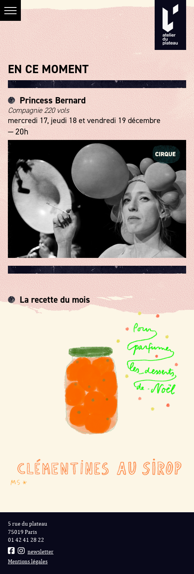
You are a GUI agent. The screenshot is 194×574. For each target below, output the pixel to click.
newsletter (41, 551)
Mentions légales (28, 561)
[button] (10, 10)
